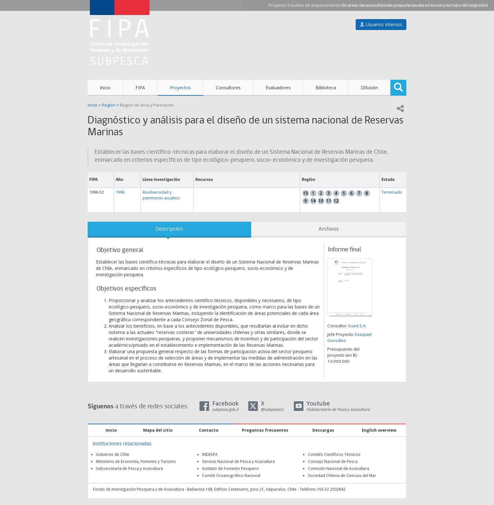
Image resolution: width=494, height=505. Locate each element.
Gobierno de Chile (112, 454)
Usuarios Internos (381, 24)
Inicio (105, 88)
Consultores (228, 88)
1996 (120, 192)
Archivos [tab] (329, 229)
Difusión (369, 88)
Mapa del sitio (157, 430)
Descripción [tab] (169, 229)
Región (108, 105)
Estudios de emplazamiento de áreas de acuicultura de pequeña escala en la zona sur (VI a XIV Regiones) (387, 5)
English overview (379, 430)
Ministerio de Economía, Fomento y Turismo (136, 461)
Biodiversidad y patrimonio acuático (161, 195)
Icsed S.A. (357, 326)
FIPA (140, 88)
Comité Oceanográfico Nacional (231, 475)
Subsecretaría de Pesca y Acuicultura (129, 468)
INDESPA (210, 454)
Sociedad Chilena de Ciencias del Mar (342, 475)
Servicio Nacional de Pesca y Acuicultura (238, 461)
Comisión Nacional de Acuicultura (338, 468)
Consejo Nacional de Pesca (333, 461)
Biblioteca (326, 88)
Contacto (208, 430)
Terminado (391, 192)
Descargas (323, 430)
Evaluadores (278, 88)
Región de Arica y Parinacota (146, 105)
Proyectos (180, 88)
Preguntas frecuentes (265, 430)
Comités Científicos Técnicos (334, 454)
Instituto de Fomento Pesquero (230, 468)
